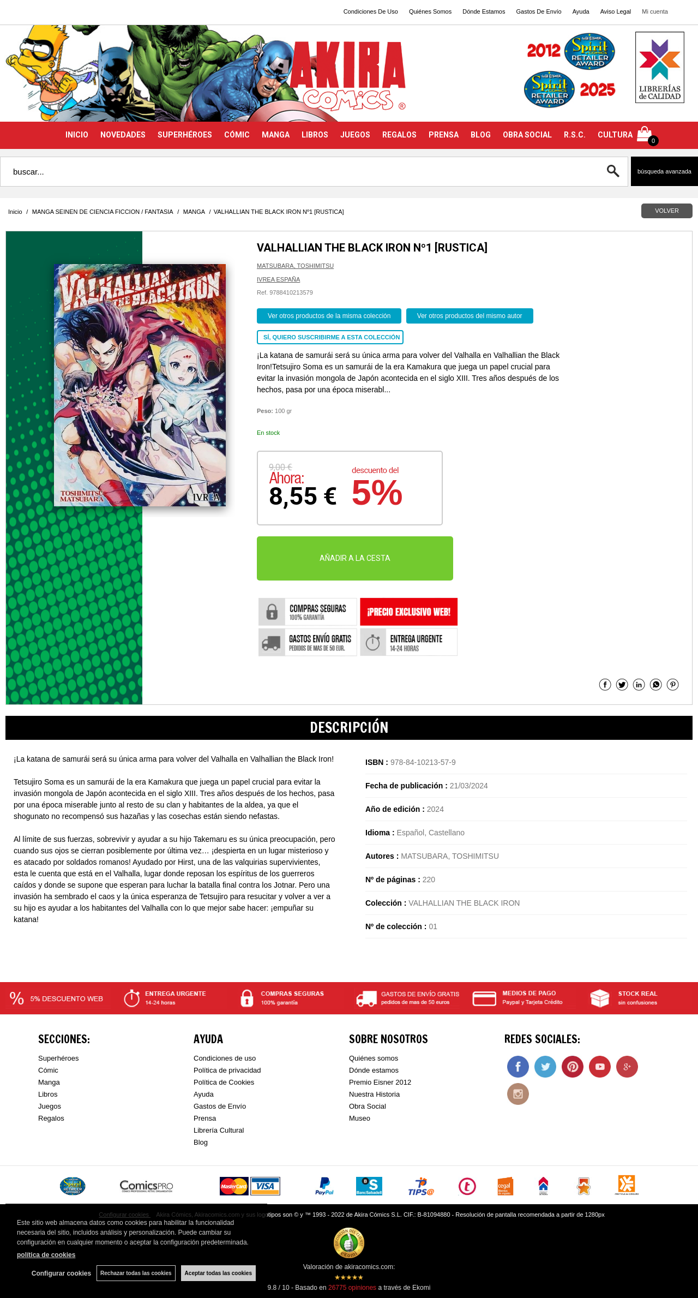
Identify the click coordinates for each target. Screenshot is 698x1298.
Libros (47, 1094)
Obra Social (367, 1106)
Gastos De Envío (538, 11)
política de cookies (46, 1255)
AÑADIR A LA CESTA (355, 558)
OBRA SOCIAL (527, 134)
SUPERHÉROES (185, 134)
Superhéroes (58, 1058)
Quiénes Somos (430, 11)
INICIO (76, 134)
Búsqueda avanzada (664, 171)
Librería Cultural (219, 1130)
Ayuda (581, 11)
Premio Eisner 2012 (380, 1082)
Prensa (205, 1118)
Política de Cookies (224, 1082)
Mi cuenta (655, 11)
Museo (359, 1118)
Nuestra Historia (374, 1094)
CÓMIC (237, 134)
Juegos (49, 1106)
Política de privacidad (227, 1070)
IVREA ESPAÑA (278, 279)
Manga (49, 1082)
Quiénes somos (373, 1058)
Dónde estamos (374, 1070)
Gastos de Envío (220, 1106)
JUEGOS (355, 134)
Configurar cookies (61, 1273)
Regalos (51, 1118)
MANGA (276, 134)
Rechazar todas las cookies (136, 1273)
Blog (201, 1142)
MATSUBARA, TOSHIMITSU (295, 265)
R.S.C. (575, 134)
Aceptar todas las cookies (218, 1273)
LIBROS (315, 134)
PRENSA (444, 134)
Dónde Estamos (483, 11)
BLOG (481, 134)
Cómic (48, 1070)
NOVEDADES (123, 134)
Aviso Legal (615, 11)
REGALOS (399, 134)
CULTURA (615, 134)
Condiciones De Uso (371, 11)
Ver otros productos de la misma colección (329, 316)
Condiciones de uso (225, 1058)
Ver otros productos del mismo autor (469, 316)
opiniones (352, 1287)
